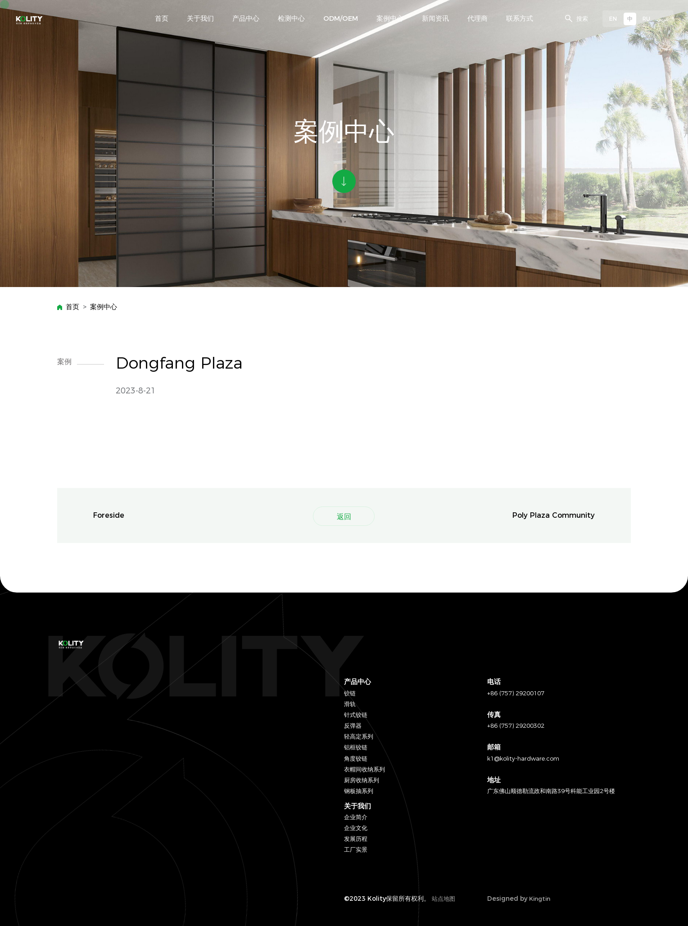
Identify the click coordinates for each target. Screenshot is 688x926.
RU (646, 18)
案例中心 (103, 307)
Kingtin (539, 898)
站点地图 (443, 898)
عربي (663, 18)
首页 (72, 307)
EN (613, 18)
